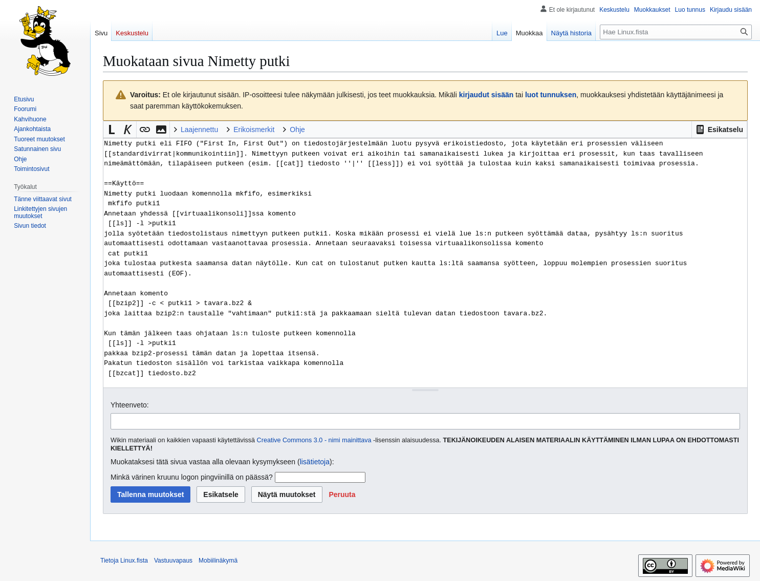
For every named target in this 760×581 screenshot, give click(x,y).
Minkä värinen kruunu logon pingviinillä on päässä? (192, 477)
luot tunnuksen (550, 95)
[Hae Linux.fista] (676, 32)
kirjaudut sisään (486, 95)
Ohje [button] (297, 129)
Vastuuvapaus (173, 560)
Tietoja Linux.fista (124, 560)
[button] (719, 129)
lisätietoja (315, 462)
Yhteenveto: (130, 405)
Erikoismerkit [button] (253, 129)
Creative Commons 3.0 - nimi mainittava (314, 440)
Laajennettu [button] (199, 129)
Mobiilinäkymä (218, 560)
